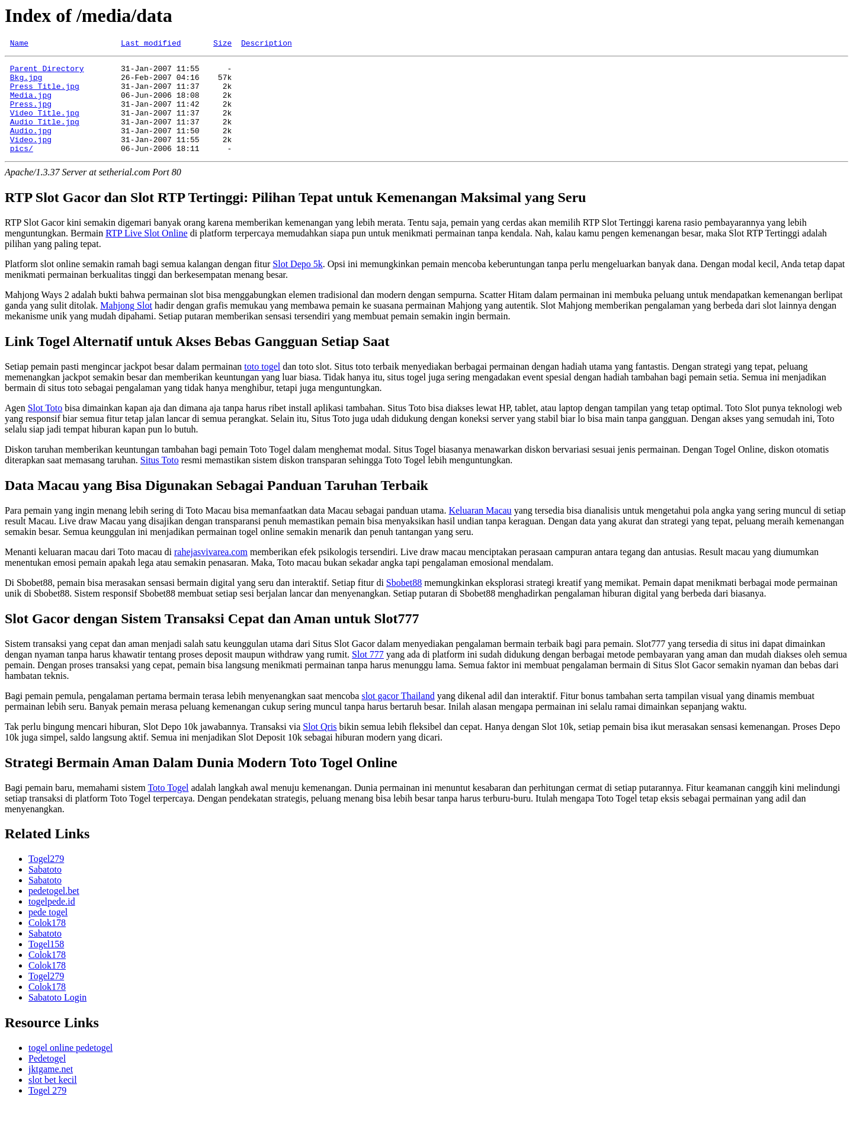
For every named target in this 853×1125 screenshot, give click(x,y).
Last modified (151, 44)
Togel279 (46, 878)
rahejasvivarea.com (211, 571)
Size (222, 44)
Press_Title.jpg (44, 93)
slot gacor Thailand (397, 715)
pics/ (21, 167)
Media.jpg (31, 103)
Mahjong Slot (126, 325)
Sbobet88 (404, 602)
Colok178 (47, 942)
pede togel (48, 932)
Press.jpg (31, 114)
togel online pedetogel (70, 1067)
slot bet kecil (52, 1099)
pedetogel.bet (53, 910)
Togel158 (46, 964)
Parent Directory (47, 71)
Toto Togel (167, 807)
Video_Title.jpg (44, 125)
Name (19, 44)
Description (266, 44)
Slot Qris (319, 746)
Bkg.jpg (26, 82)
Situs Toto (159, 480)
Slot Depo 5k (297, 283)
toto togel (262, 386)
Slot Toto (45, 427)
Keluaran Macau (479, 530)
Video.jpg (31, 157)
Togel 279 (47, 1110)
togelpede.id (51, 921)
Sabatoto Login (57, 1017)
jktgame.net (50, 1089)
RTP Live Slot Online (146, 253)
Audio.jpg (31, 146)
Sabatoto (45, 889)
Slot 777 (368, 674)
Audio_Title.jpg (44, 135)
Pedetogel (47, 1078)
